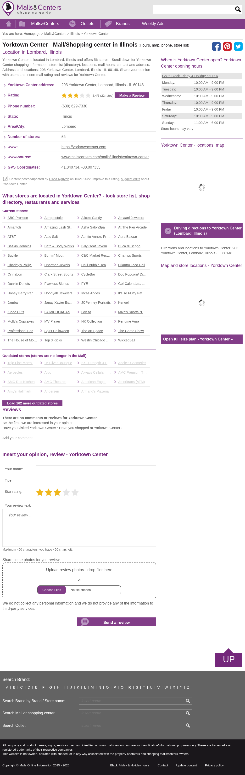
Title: (8, 480)
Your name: (14, 469)
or (79, 580)
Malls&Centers (45, 23)
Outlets (87, 23)
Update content (186, 765)
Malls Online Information (35, 765)
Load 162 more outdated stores (32, 403)
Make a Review (132, 95)
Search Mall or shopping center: (29, 713)
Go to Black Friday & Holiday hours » (190, 76)
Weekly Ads (153, 23)
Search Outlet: (14, 725)
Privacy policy (214, 765)
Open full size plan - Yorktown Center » (198, 339)
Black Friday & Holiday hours (129, 765)
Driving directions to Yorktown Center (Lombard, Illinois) (208, 230)
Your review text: (18, 505)
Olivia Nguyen (59, 179)
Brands (123, 23)
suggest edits (130, 179)
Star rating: (13, 491)
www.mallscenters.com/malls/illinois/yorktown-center (105, 157)
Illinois (66, 116)
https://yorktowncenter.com (83, 147)
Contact (162, 765)
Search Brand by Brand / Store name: (33, 701)
